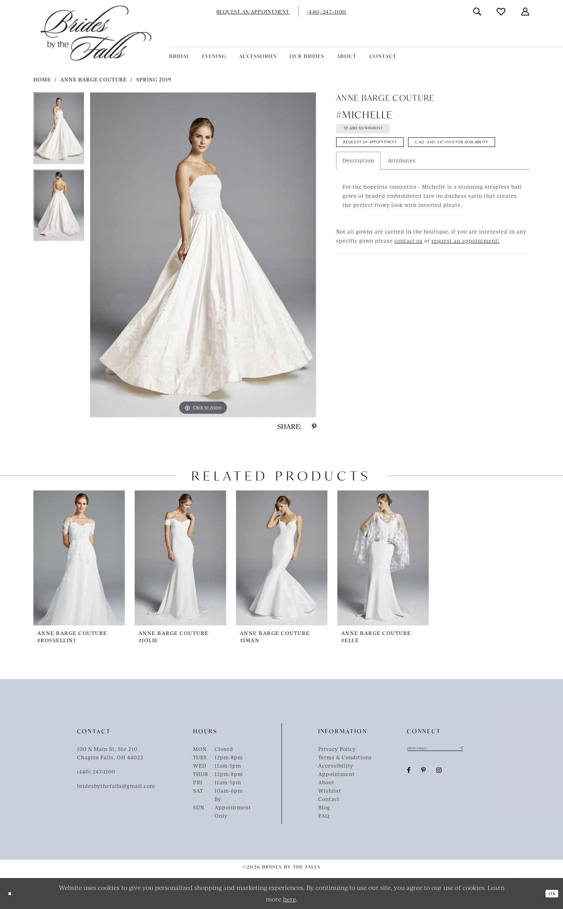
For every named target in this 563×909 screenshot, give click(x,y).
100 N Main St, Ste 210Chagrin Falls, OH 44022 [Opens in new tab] (110, 753)
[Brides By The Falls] (96, 33)
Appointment (336, 774)
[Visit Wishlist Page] (501, 11)
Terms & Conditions (345, 757)
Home (42, 79)
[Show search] (477, 11)
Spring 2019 (153, 79)
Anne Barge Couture (93, 79)
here (289, 898)
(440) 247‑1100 (96, 771)
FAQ (324, 815)
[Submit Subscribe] (482, 749)
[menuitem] (253, 11)
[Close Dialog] (12, 894)
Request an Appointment (383, 151)
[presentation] (79, 557)
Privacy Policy (337, 749)
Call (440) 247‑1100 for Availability (397, 170)
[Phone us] (326, 11)
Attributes (402, 190)
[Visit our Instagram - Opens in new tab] (439, 772)
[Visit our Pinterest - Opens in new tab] (423, 772)
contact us (409, 270)
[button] (526, 11)
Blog (324, 807)
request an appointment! (465, 270)
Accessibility (335, 765)
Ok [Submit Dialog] (549, 893)
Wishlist (329, 790)
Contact (329, 799)
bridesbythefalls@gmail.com (116, 785)
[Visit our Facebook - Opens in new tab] (409, 772)
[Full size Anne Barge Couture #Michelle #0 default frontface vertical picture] (203, 255)
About (326, 782)
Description (358, 190)
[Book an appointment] (253, 11)
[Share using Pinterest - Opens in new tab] (314, 426)
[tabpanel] (59, 131)
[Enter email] (446, 749)
